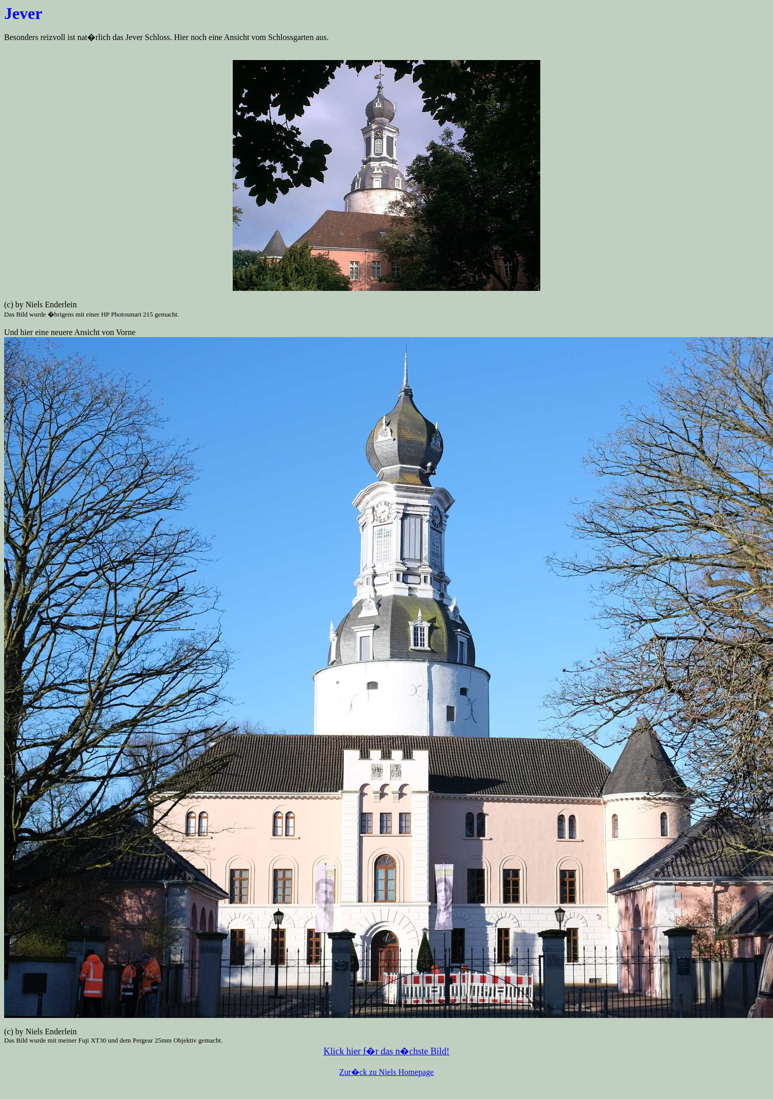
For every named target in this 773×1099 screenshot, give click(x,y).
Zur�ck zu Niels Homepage (386, 1072)
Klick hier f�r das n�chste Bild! (386, 1051)
